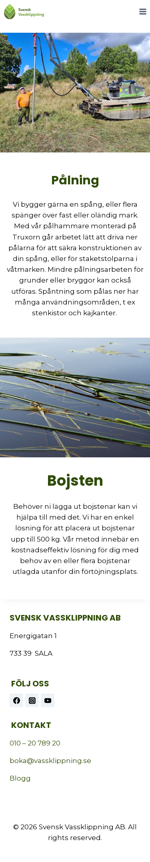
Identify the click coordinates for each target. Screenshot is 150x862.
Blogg (20, 778)
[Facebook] (16, 700)
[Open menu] (142, 11)
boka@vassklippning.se (50, 761)
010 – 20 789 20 (35, 743)
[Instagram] (32, 700)
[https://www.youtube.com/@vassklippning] (47, 700)
